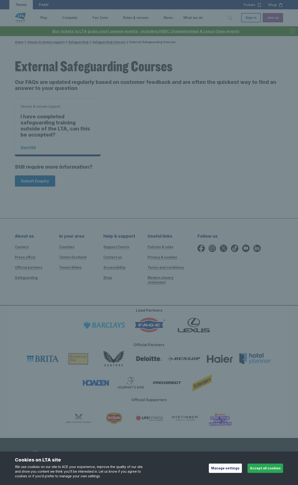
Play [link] (43, 18)
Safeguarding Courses (107, 42)
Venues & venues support (44, 42)
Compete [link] (69, 18)
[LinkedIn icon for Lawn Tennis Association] (257, 248)
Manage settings (225, 468)
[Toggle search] (229, 17)
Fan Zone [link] (100, 18)
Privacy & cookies (162, 257)
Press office (25, 257)
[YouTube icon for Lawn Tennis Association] (246, 248)
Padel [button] (43, 5)
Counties (66, 247)
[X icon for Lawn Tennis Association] (223, 248)
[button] (50, 17)
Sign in (251, 18)
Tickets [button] (252, 5)
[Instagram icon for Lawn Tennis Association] (212, 248)
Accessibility (114, 267)
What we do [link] (193, 18)
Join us (273, 18)
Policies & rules (160, 247)
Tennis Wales (70, 267)
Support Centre (116, 247)
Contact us (112, 257)
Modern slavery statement (160, 280)
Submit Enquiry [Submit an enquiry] (35, 181)
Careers (22, 247)
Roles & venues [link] (136, 18)
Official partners (28, 267)
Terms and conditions (166, 267)
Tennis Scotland (72, 257)
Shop (107, 278)
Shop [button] (275, 5)
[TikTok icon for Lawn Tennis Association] (234, 248)
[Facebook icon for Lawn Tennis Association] (201, 248)
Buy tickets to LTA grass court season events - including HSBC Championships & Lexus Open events (145, 31)
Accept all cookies (265, 468)
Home (19, 42)
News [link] (168, 18)
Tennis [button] (21, 5)
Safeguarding (76, 42)
